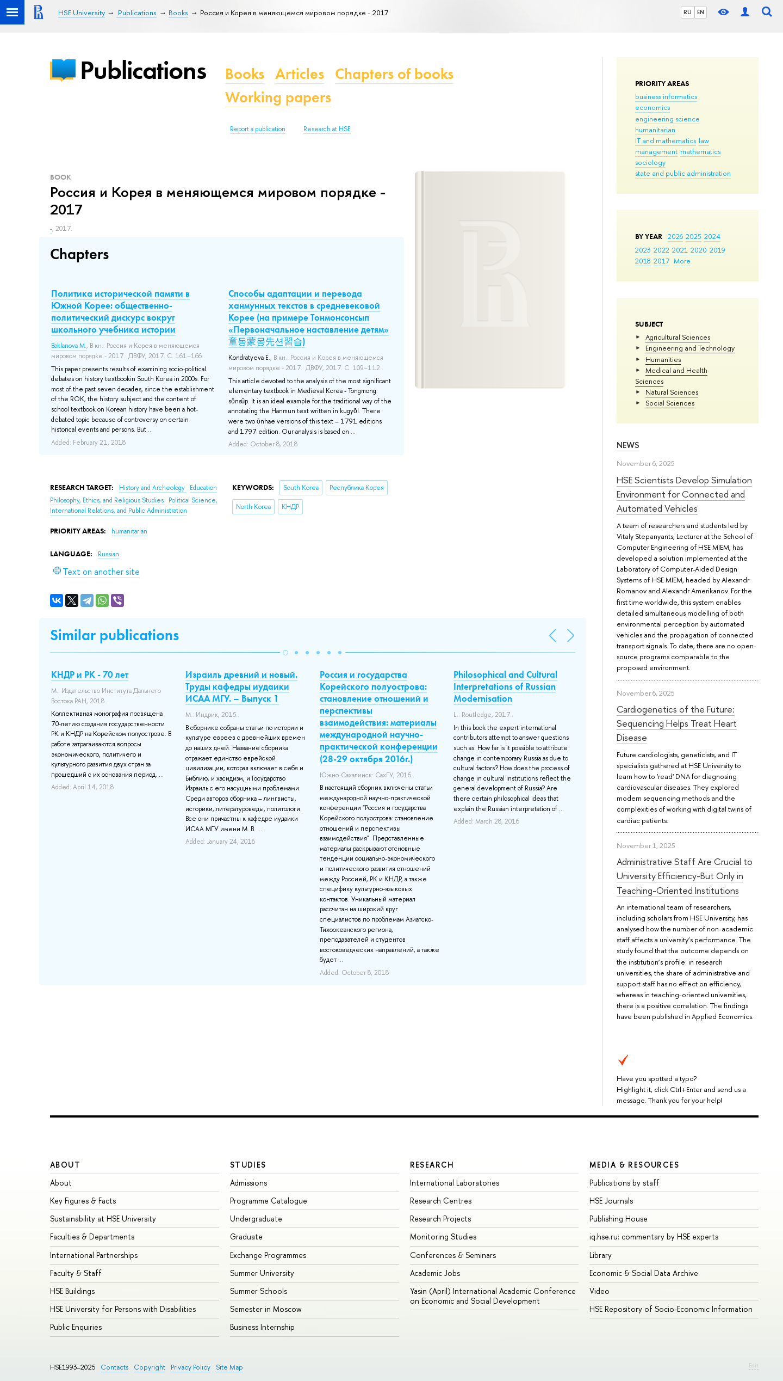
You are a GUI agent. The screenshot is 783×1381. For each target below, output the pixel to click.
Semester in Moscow (266, 1309)
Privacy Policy (190, 1367)
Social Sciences (669, 403)
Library (600, 1255)
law (704, 140)
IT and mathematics (665, 140)
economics (652, 107)
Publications (143, 70)
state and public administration (683, 173)
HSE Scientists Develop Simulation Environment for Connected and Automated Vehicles (684, 494)
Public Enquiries (76, 1327)
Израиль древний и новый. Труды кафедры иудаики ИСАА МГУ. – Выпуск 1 (241, 686)
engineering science (667, 119)
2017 (661, 261)
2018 (643, 261)
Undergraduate (256, 1218)
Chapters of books (394, 73)
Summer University (262, 1273)
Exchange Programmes (268, 1255)
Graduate (246, 1236)
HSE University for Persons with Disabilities (123, 1309)
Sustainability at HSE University (103, 1218)
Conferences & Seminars (453, 1255)
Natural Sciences (671, 392)
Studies (248, 1164)
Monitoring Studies (443, 1236)
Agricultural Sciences (677, 337)
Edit (754, 1365)
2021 (680, 250)
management (656, 151)
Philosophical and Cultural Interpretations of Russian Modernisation (505, 686)
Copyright (149, 1367)
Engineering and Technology (690, 348)
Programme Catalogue (268, 1200)
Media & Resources (634, 1164)
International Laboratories (454, 1182)
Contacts (114, 1367)
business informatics (666, 96)
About (65, 1164)
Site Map (229, 1367)
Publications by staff (624, 1182)
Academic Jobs (435, 1273)
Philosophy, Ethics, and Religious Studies (107, 500)
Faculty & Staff (76, 1273)
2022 (661, 250)
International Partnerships (94, 1255)
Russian (108, 554)
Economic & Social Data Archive (643, 1273)
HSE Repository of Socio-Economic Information (671, 1309)
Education (203, 487)
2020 (699, 250)
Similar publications (114, 635)
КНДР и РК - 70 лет (89, 674)
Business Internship (262, 1327)
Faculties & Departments (92, 1236)
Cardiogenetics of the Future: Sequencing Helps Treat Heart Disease (677, 723)
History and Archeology (153, 487)
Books (244, 73)
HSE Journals (611, 1200)
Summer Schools (258, 1291)
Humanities (663, 359)
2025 (693, 236)
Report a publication (257, 129)
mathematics (700, 151)
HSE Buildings (72, 1291)
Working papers (278, 97)
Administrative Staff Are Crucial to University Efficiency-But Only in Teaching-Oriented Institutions (685, 876)
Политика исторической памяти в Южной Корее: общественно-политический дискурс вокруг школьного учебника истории (120, 311)
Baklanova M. (68, 345)
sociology (650, 162)
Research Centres (440, 1200)
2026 (675, 236)
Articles (299, 73)
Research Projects (440, 1218)
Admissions (248, 1182)
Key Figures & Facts (83, 1200)
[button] (285, 652)
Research (432, 1164)
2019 (717, 250)
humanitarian (655, 129)
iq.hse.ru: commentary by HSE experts (653, 1236)
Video (599, 1291)
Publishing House (618, 1218)
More (682, 261)
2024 (712, 236)
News (628, 445)
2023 (643, 250)
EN (700, 12)
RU (687, 12)
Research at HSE (327, 129)
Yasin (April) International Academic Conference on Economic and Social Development (493, 1296)
